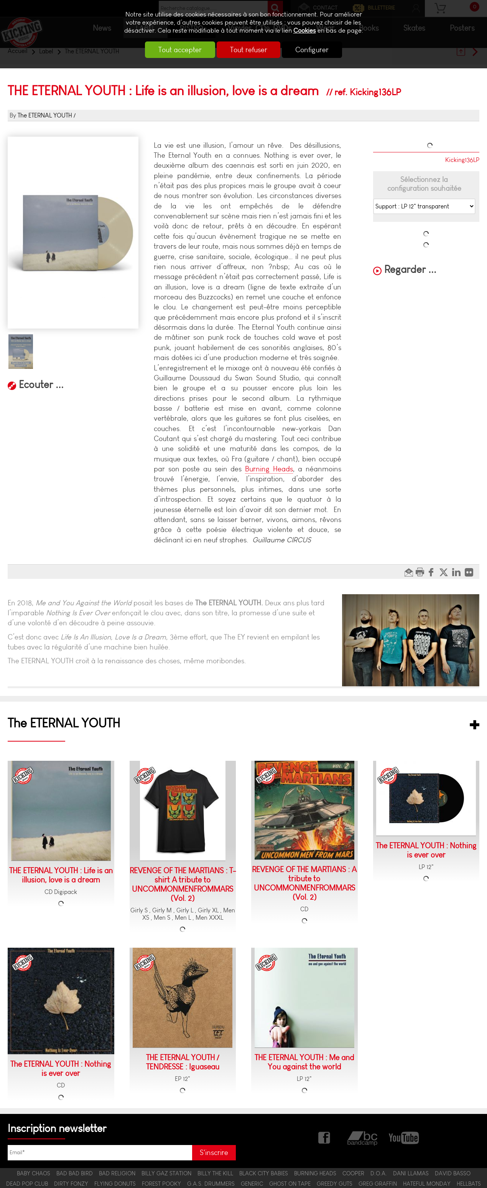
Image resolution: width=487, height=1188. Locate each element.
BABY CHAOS (33, 1173)
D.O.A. (378, 1173)
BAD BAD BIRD (74, 1173)
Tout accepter (174, 49)
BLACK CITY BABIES (263, 1173)
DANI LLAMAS (411, 1173)
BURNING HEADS (315, 1173)
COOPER (353, 1173)
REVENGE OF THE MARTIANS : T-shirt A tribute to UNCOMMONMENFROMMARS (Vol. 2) (183, 884)
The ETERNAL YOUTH (45, 115)
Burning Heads (269, 468)
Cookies (304, 30)
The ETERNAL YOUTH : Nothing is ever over (426, 850)
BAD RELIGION (117, 1173)
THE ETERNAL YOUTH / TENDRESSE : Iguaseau (182, 1062)
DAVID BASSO (453, 1173)
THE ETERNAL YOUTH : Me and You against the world (304, 1062)
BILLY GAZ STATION (166, 1173)
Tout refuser (248, 49)
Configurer (317, 49)
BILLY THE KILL (215, 1173)
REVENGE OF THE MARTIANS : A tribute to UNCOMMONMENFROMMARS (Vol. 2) (304, 883)
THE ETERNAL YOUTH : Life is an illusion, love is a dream (61, 875)
